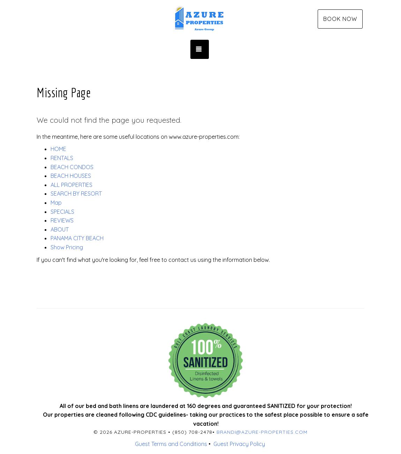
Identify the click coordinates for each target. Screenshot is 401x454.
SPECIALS (62, 211)
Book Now (340, 18)
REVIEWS (62, 220)
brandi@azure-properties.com (262, 432)
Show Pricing (67, 247)
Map (56, 202)
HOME (58, 148)
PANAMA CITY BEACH (77, 238)
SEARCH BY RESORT (76, 193)
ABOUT (60, 229)
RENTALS (62, 157)
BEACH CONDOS (72, 167)
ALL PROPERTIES (71, 184)
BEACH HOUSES (71, 175)
